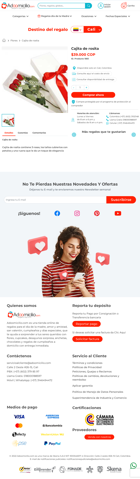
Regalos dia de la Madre (55, 16)
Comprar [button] (93, 95)
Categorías (19, 16)
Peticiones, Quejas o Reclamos (92, 371)
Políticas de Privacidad (87, 367)
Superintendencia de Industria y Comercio (99, 398)
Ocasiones (87, 16)
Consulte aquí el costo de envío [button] (90, 74)
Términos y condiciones (87, 363)
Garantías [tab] (25, 133)
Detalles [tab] (10, 133)
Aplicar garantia (82, 386)
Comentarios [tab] (43, 133)
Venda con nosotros (99, 437)
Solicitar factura (87, 339)
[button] (8, 120)
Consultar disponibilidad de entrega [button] (93, 79)
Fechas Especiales (116, 16)
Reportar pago (86, 324)
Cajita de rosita (30, 40)
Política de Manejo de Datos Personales (97, 392)
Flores (14, 40)
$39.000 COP (83, 54)
